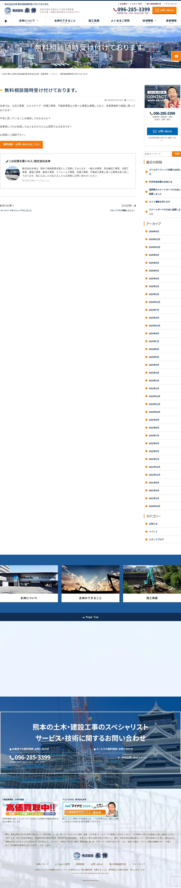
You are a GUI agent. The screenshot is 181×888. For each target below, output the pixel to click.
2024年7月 (154, 310)
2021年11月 (154, 475)
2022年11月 (154, 404)
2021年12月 (154, 467)
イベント (131, 100)
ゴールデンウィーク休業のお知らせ (165, 171)
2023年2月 (154, 380)
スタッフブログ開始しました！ (122, 210)
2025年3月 (154, 286)
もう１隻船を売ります (159, 201)
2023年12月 (154, 325)
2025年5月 (154, 270)
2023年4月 (154, 365)
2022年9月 (154, 420)
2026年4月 (154, 231)
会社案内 (123, 3)
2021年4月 (154, 490)
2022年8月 (154, 427)
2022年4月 (154, 443)
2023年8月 (154, 333)
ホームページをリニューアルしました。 (17, 210)
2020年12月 (154, 506)
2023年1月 (154, 388)
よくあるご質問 (62, 864)
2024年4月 (154, 318)
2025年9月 (154, 255)
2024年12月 (154, 302)
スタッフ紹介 (137, 3)
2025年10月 (154, 247)
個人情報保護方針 (154, 3)
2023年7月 (154, 341)
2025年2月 (154, 294)
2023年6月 (154, 349)
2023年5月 (154, 357)
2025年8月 (154, 263)
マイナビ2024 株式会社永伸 (74, 799)
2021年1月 (154, 498)
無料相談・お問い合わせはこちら (21, 144)
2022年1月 (154, 459)
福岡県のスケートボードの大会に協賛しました (165, 191)
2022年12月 (154, 396)
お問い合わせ (97, 864)
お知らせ (153, 524)
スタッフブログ (156, 539)
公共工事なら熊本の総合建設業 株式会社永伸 (89, 873)
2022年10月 (154, 412)
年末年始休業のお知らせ (160, 182)
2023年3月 (154, 373)
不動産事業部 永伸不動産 (13, 799)
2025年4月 (154, 278)
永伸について (42, 864)
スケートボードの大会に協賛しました (165, 211)
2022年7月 (154, 435)
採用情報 (80, 864)
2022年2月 (154, 451)
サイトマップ (171, 3)
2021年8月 (154, 482)
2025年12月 (154, 239)
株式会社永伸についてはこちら (36, 180)
